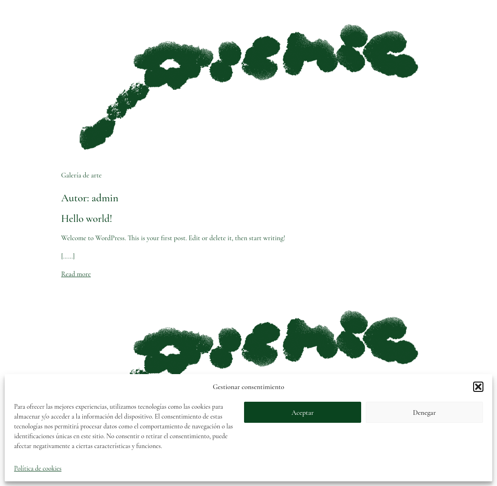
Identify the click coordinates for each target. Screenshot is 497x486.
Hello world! (86, 219)
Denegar (424, 412)
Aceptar (302, 412)
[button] (478, 386)
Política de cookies (37, 468)
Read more (76, 274)
